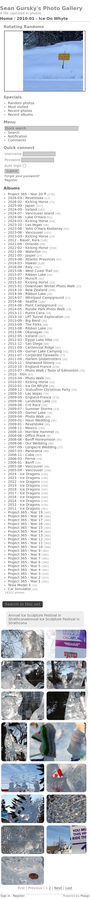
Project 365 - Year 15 (25, 528)
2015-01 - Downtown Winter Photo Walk (41, 286)
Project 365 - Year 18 (25, 516)
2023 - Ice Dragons (24, 478)
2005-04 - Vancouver (25, 470)
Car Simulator (19, 589)
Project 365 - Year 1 (24, 581)
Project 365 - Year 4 (24, 570)
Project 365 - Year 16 (25, 524)
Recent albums (20, 114)
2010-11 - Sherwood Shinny (31, 363)
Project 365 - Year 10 (25, 547)
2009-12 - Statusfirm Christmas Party (39, 390)
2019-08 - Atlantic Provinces (31, 259)
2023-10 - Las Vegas (25, 225)
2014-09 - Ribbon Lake (27, 294)
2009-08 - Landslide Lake (29, 401)
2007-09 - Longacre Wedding (32, 447)
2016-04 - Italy (20, 267)
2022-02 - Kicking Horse (28, 248)
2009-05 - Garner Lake (27, 413)
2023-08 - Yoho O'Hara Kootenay (35, 229)
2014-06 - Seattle (22, 301)
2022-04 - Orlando (23, 244)
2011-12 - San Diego (25, 344)
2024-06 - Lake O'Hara (27, 217)
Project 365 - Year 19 (25, 512)
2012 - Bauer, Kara (24, 240)
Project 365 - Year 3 (24, 574)
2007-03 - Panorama (25, 451)
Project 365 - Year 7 (24, 558)
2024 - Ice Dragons (24, 474)
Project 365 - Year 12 (25, 539)
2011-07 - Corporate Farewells (33, 355)
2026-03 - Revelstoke (26, 198)
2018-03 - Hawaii (22, 263)
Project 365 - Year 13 (25, 535)
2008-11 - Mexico (22, 428)
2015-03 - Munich (22, 278)
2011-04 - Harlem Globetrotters (34, 359)
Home (6, 18)
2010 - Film (17, 374)
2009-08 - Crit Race (24, 405)
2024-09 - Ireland (22, 209)
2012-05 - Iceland (22, 336)
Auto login (15, 165)
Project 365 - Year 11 (25, 543)
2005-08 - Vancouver (25, 466)
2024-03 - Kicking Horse (28, 221)
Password (12, 160)
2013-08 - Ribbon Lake (27, 328)
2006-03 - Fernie (22, 459)
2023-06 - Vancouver (25, 232)
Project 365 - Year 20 (25, 194)
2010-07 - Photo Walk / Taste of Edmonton (43, 370)
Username (13, 154)
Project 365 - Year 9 (24, 551)
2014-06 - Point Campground (32, 305)
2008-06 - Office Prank (27, 436)
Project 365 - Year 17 (25, 520)
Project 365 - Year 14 (25, 531)
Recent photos (20, 111)
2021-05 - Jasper (22, 255)
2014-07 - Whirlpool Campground (36, 298)
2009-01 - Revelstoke (26, 424)
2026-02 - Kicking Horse (28, 202)
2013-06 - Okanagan (25, 332)
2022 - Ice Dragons (24, 482)
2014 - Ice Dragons (24, 501)
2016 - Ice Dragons (24, 497)
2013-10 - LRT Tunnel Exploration (36, 317)
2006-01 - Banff (21, 462)
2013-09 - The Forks (25, 324)
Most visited (18, 107)
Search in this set (22, 604)
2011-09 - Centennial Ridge (31, 347)
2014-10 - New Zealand (27, 290)
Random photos (21, 103)
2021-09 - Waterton (24, 252)
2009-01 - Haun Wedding (29, 420)
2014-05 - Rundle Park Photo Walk (36, 309)
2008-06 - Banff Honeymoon (31, 439)
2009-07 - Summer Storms (30, 409)
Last (68, 888)
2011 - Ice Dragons (24, 508)
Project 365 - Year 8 (24, 554)
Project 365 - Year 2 (24, 577)
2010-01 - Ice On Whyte (42, 18)
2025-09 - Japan (21, 205)
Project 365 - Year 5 (24, 566)
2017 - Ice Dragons (24, 493)
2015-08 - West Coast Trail (30, 271)
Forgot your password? (22, 176)
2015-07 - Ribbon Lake (27, 275)
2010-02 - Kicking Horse (28, 382)
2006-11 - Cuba (21, 455)
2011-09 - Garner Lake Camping (35, 351)
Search (13, 132)
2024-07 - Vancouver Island (31, 213)
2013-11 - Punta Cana (26, 313)
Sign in (5, 896)
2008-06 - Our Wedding (27, 443)
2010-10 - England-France (29, 367)
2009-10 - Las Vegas (25, 393)
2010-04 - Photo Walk (26, 378)
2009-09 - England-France (29, 397)
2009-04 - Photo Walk (26, 416)
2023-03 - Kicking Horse (28, 236)
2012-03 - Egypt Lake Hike (30, 340)
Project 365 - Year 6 (24, 562)
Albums (12, 188)
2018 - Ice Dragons (24, 489)
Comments (17, 140)
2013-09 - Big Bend (24, 321)
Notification (17, 136)
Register (11, 180)
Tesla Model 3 (19, 585)
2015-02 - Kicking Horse (28, 282)
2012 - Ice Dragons (24, 505)
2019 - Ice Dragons (24, 485)
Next (58, 888)
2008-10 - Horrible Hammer (31, 432)
